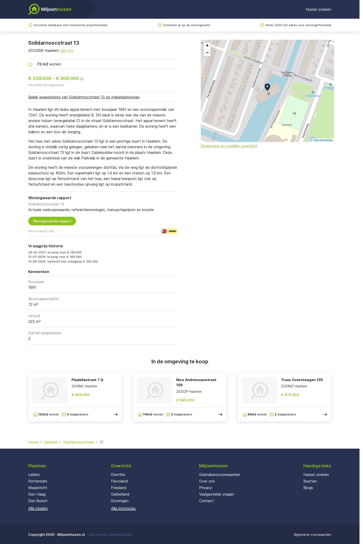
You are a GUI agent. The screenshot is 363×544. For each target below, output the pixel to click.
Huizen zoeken (318, 9)
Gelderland (120, 494)
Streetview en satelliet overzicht (229, 146)
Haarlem (51, 442)
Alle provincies (123, 508)
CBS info (66, 51)
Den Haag (37, 494)
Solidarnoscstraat (78, 442)
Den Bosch (37, 500)
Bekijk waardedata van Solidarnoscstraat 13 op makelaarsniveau (84, 97)
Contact (206, 500)
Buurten (310, 481)
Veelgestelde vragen (216, 494)
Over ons (207, 481)
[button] (267, 87)
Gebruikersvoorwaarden (219, 474)
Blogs (308, 487)
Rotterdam (37, 481)
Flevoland (119, 481)
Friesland (118, 487)
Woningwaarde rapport (52, 221)
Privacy (205, 487)
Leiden (34, 474)
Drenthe (118, 474)
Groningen (120, 500)
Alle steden (38, 508)
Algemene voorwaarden (312, 535)
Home (33, 442)
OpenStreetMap (323, 140)
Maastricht (37, 487)
